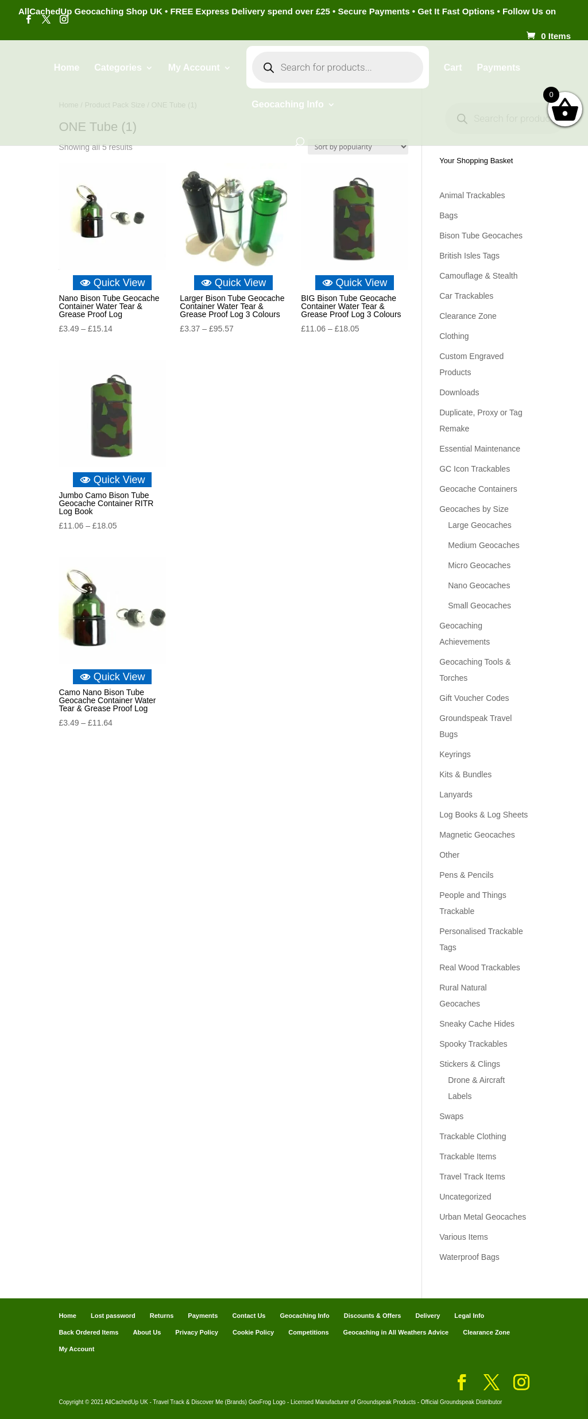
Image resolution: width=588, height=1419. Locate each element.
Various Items (463, 1236)
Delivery (427, 1315)
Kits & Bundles (465, 774)
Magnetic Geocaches (477, 834)
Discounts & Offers (372, 1315)
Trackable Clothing (472, 1136)
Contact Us (248, 1315)
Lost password (113, 1315)
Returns (162, 1315)
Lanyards (456, 794)
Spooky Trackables (473, 1043)
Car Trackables (466, 295)
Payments (499, 68)
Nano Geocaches (479, 585)
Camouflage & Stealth (478, 275)
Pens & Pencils (466, 875)
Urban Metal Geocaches (482, 1216)
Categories (118, 68)
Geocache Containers (478, 488)
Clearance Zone (468, 316)
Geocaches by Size (474, 509)
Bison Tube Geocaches (481, 235)
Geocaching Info (287, 105)
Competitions (308, 1332)
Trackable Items (467, 1156)
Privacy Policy (196, 1332)
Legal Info (469, 1315)
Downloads (459, 392)
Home (66, 68)
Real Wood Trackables (479, 967)
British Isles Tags (469, 255)
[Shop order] (358, 147)
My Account (194, 68)
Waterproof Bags (469, 1257)
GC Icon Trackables (474, 468)
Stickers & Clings (469, 1064)
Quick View (112, 282)
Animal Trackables (472, 195)
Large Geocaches (480, 525)
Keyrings (454, 754)
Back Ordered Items (88, 1332)
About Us (147, 1332)
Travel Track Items (472, 1176)
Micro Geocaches (479, 565)
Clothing (454, 336)
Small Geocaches (479, 605)
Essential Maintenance (479, 448)
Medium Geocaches (484, 545)
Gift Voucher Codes (474, 698)
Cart (453, 68)
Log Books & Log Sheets (483, 814)
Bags (448, 215)
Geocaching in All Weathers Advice (396, 1332)
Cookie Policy (253, 1332)
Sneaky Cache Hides (476, 1023)
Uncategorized (465, 1196)
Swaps (451, 1116)
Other (449, 854)
